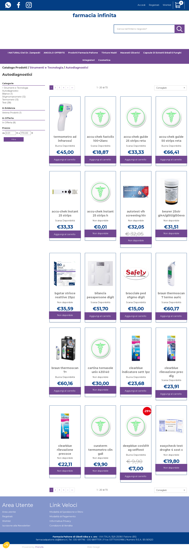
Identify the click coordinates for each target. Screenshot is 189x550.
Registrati (154, 5)
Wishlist (167, 5)
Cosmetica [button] (104, 60)
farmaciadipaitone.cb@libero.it (51, 539)
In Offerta (9, 122)
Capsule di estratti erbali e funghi (162, 52)
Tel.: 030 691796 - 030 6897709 (85, 539)
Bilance (7, 93)
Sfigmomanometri (14, 96)
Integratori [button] (89, 60)
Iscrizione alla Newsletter (16, 525)
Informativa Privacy (60, 521)
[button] (170, 87)
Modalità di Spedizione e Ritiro (66, 511)
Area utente (9, 511)
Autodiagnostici (10, 90)
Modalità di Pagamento (62, 516)
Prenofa (39, 547)
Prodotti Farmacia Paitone (83, 52)
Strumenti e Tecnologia (46, 67)
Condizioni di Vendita (60, 525)
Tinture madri (109, 52)
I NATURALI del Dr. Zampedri (24, 52)
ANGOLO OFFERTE (54, 52)
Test (6, 102)
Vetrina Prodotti (11, 112)
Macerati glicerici (130, 52)
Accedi (141, 5)
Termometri (10, 99)
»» (72, 87)
